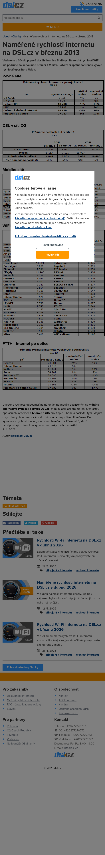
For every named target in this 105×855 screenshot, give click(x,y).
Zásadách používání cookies (33, 227)
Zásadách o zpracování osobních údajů (40, 218)
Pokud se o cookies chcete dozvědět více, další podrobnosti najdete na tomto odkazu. (45, 238)
